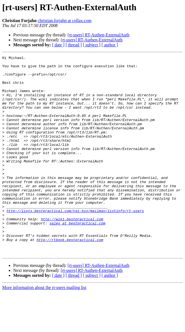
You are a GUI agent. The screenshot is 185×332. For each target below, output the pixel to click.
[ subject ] (91, 44)
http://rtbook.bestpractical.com (70, 276)
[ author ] (110, 44)
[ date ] (58, 44)
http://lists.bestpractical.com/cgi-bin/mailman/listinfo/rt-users (75, 242)
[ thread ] (74, 44)
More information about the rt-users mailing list (44, 327)
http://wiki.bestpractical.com (72, 252)
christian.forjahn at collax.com (64, 20)
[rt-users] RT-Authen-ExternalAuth (98, 35)
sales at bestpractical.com (77, 257)
